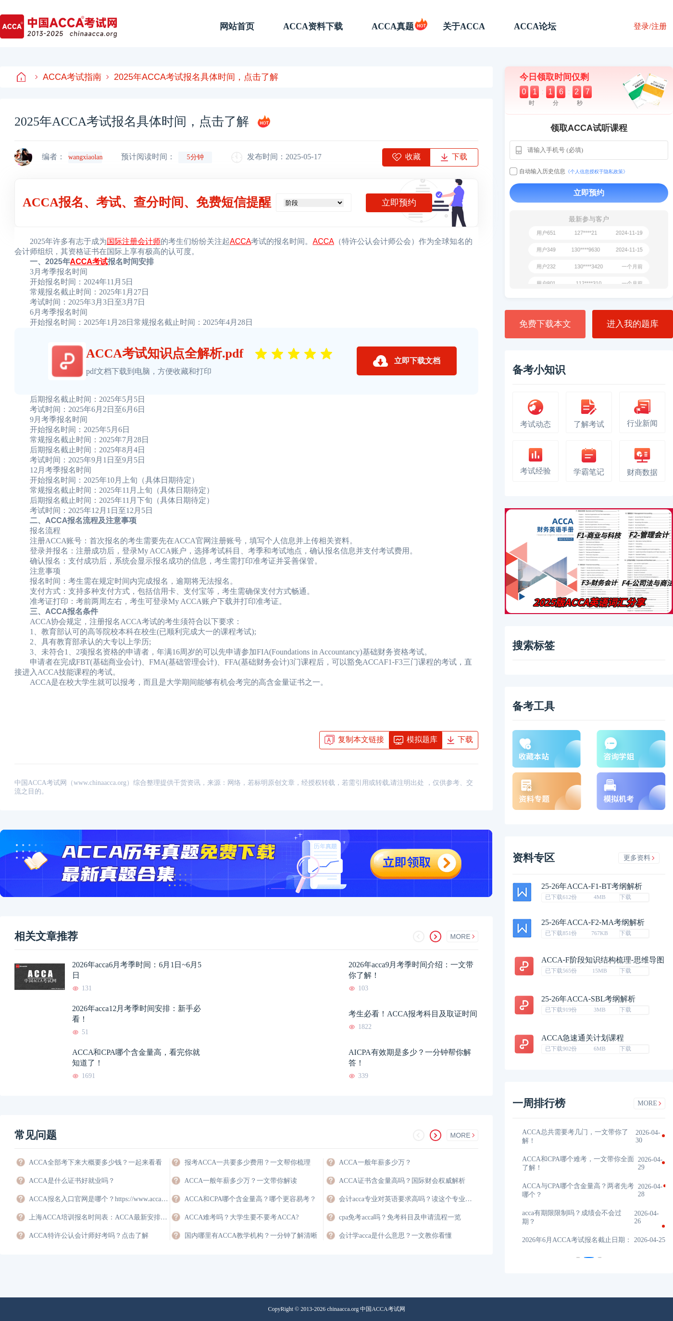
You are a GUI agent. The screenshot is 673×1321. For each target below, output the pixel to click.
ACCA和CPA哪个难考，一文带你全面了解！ (578, 1163)
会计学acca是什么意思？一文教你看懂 (395, 1235)
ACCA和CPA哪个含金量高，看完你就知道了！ (136, 1057)
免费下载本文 (545, 324)
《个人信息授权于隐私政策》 (596, 171)
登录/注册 (650, 26)
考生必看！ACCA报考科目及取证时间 (413, 1014)
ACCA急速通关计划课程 (582, 1038)
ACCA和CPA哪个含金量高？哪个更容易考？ (251, 1199)
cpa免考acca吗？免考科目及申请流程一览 (400, 1217)
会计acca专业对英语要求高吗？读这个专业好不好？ (408, 1199)
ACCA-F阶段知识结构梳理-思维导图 (602, 960)
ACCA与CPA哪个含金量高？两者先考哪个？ (578, 1190)
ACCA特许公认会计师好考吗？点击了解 (89, 1235)
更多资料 (639, 857)
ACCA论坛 (535, 26)
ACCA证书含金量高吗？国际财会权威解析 (402, 1180)
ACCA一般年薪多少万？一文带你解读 (241, 1180)
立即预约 (399, 202)
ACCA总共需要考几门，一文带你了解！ (575, 1136)
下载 (625, 897)
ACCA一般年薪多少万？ (375, 1162)
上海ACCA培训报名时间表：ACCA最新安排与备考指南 (98, 1217)
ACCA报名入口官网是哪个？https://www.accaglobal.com (98, 1199)
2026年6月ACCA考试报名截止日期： (577, 1240)
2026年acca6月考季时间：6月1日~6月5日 (136, 970)
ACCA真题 (393, 26)
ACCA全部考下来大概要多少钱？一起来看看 (95, 1162)
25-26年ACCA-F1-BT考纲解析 (591, 886)
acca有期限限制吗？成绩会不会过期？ (572, 1217)
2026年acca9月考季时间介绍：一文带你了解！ (411, 970)
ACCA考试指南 (68, 77)
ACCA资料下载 (313, 26)
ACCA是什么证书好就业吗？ (72, 1180)
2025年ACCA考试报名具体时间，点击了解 (192, 77)
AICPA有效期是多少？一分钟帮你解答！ (410, 1057)
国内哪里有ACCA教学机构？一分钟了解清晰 (251, 1235)
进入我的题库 (633, 324)
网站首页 (237, 26)
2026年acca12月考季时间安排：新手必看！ (136, 1013)
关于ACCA (464, 26)
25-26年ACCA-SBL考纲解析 (588, 999)
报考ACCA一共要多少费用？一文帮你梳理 (248, 1162)
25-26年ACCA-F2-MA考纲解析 (593, 922)
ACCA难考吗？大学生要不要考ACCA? (242, 1217)
